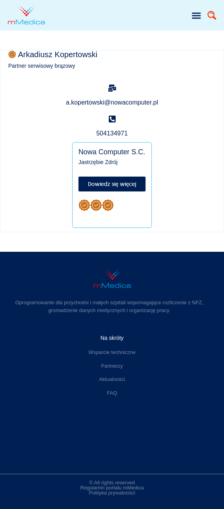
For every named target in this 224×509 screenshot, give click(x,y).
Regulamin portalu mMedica (112, 488)
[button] (196, 15)
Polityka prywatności (112, 493)
